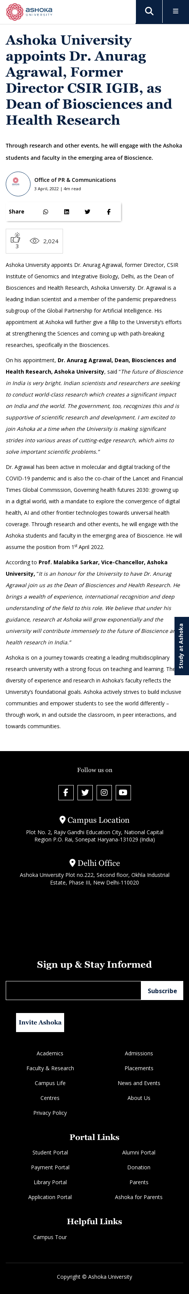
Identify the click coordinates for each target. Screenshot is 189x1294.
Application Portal (50, 1197)
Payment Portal (50, 1167)
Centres (50, 1097)
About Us (139, 1097)
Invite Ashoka (40, 1022)
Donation (138, 1167)
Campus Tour (50, 1237)
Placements (138, 1068)
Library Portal (50, 1182)
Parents (139, 1182)
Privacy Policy (50, 1112)
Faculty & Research (50, 1068)
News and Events (139, 1083)
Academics (50, 1053)
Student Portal (50, 1152)
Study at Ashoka (180, 646)
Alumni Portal (138, 1152)
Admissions (139, 1053)
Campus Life (50, 1083)
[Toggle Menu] (176, 12)
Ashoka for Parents (139, 1197)
